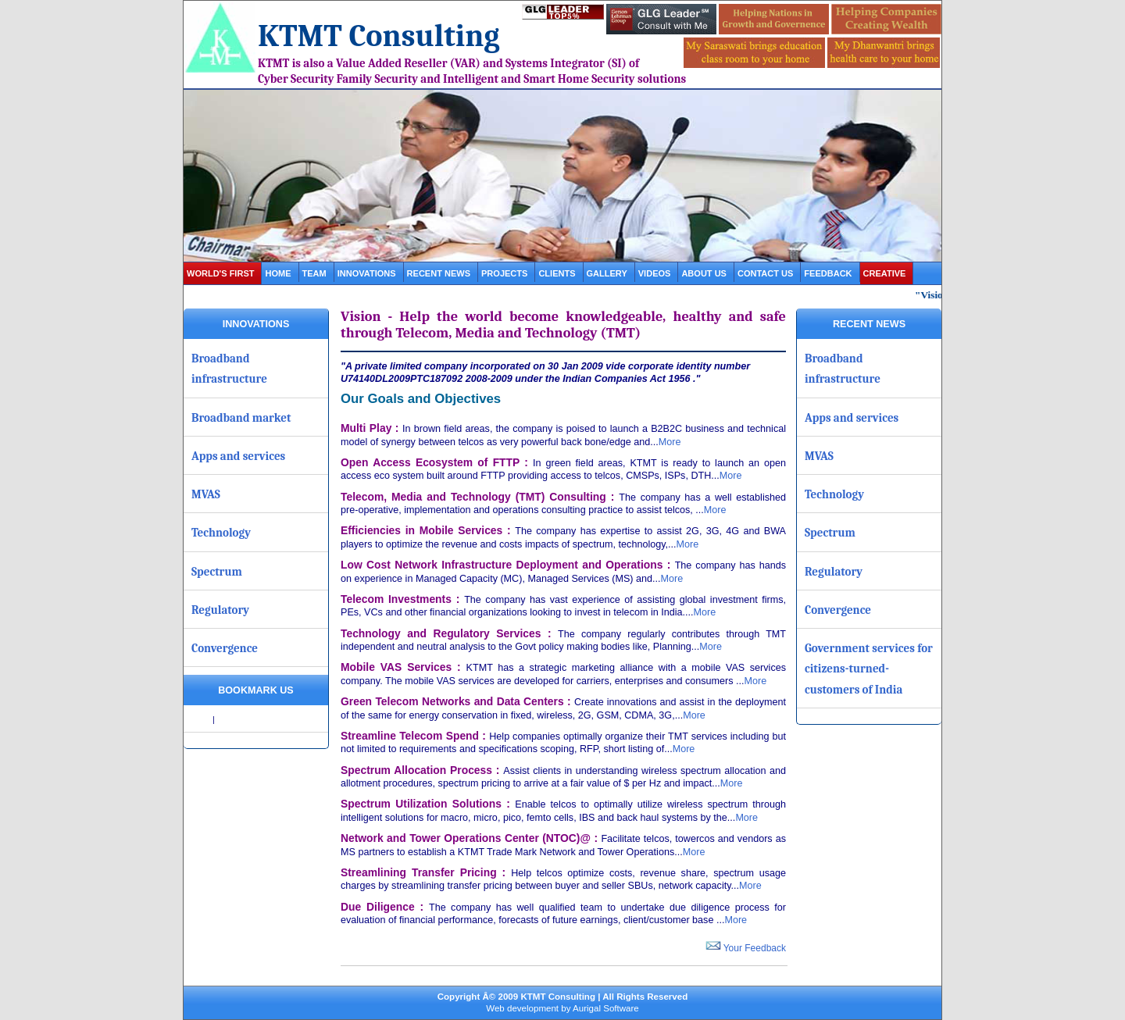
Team (314, 273)
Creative (884, 273)
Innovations (367, 273)
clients (556, 273)
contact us (765, 273)
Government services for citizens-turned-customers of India (869, 669)
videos (654, 273)
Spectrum (216, 572)
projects (504, 273)
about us (704, 273)
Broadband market (241, 418)
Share (199, 719)
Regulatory (220, 610)
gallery (607, 273)
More (670, 442)
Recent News (438, 273)
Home (278, 273)
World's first (220, 273)
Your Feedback (745, 948)
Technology (221, 533)
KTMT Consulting (379, 36)
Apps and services (238, 456)
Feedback (828, 273)
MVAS (205, 494)
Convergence (224, 648)
